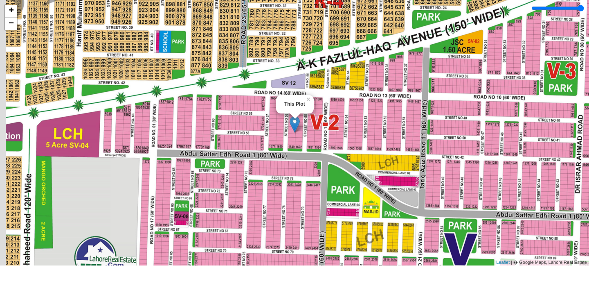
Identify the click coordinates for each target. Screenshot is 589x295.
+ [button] (11, 11)
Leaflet (503, 262)
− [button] (11, 24)
